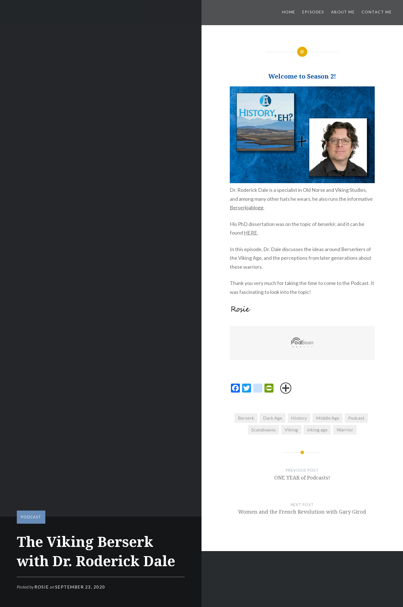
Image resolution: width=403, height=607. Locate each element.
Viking (291, 429)
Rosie (41, 586)
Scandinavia (263, 429)
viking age (317, 429)
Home (289, 12)
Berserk (246, 418)
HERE (250, 233)
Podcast (31, 517)
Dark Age (272, 418)
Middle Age (327, 418)
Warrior (345, 429)
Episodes (313, 12)
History (299, 418)
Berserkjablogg (246, 207)
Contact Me (377, 12)
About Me (343, 12)
